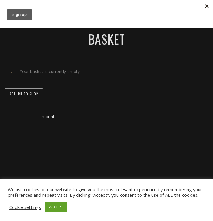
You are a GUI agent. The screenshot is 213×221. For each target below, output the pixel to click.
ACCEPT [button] (56, 207)
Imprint (48, 116)
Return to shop (24, 93)
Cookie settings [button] (25, 207)
